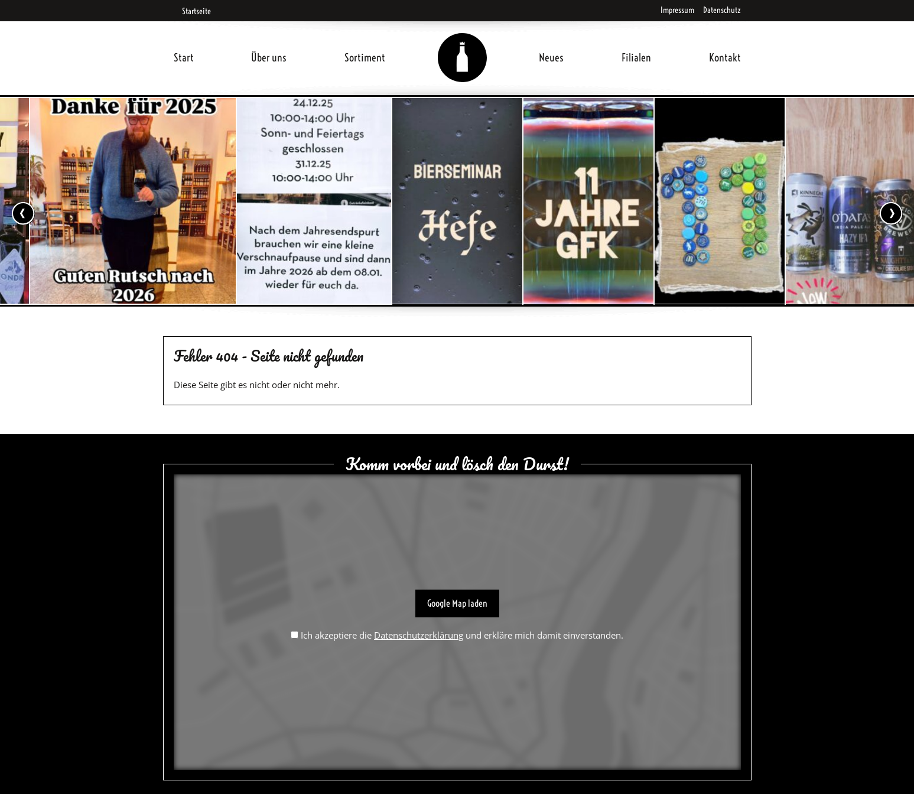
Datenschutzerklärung (418, 635)
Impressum (677, 10)
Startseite (192, 11)
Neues (551, 57)
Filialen (636, 57)
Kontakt (725, 57)
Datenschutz (722, 10)
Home (462, 43)
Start (184, 57)
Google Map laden (457, 603)
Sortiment (364, 57)
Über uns (269, 57)
